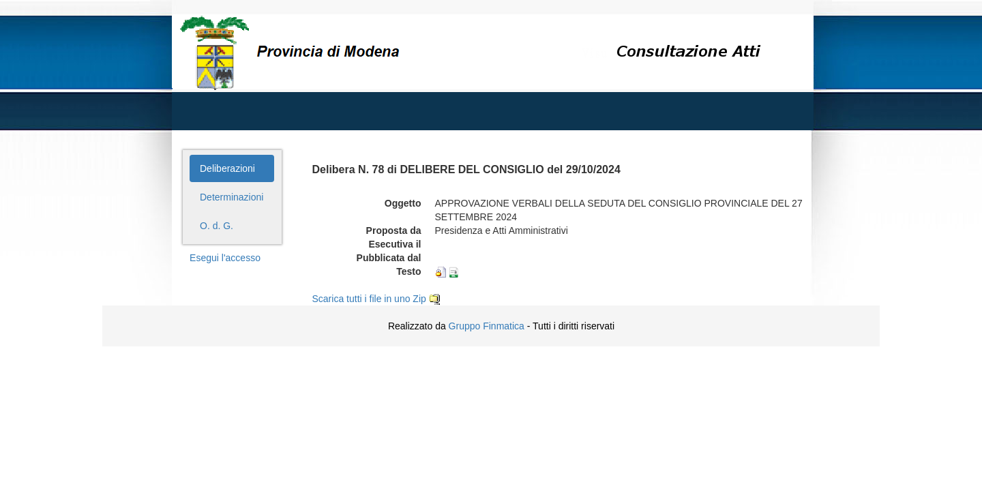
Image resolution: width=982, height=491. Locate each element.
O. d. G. (216, 225)
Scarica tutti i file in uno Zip (376, 298)
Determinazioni (231, 197)
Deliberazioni (227, 168)
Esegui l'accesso (225, 257)
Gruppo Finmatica (486, 326)
